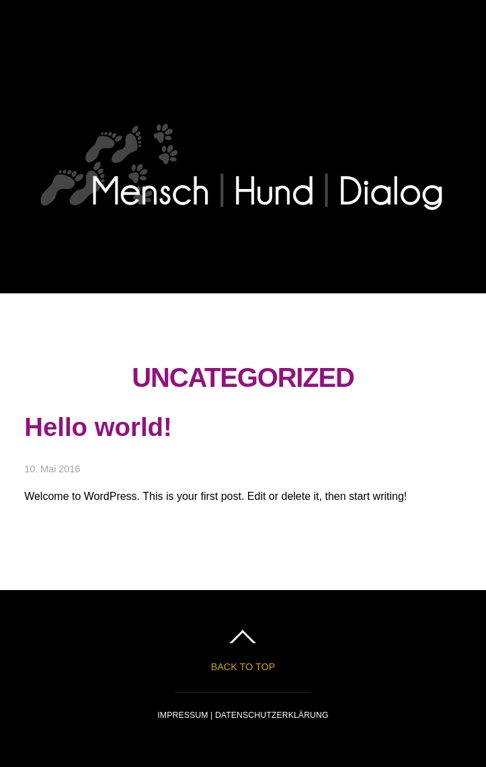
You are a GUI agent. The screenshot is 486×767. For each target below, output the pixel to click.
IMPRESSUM (183, 715)
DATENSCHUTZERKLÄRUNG (272, 715)
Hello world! (98, 426)
